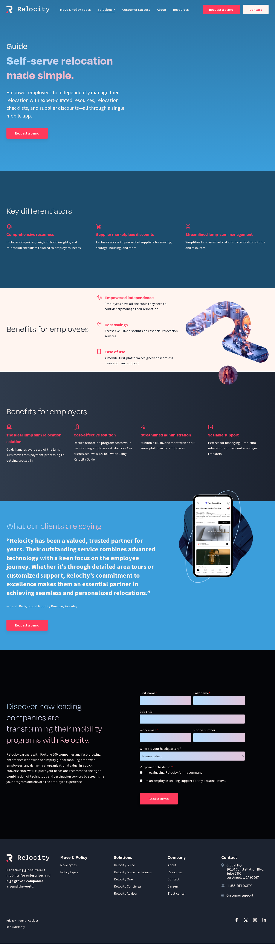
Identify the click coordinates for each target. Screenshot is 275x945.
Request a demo (221, 9)
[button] (236, 921)
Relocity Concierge (128, 887)
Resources (181, 9)
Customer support (240, 896)
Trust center (177, 894)
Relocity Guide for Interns (133, 873)
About (161, 9)
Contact (255, 9)
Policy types (69, 873)
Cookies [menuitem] (33, 922)
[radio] (192, 773)
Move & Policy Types (75, 9)
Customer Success (136, 9)
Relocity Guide (124, 866)
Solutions (106, 9)
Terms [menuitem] (22, 922)
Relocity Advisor (126, 894)
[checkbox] (192, 778)
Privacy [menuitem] (11, 922)
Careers (173, 887)
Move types (68, 866)
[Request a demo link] (27, 133)
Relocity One (123, 880)
